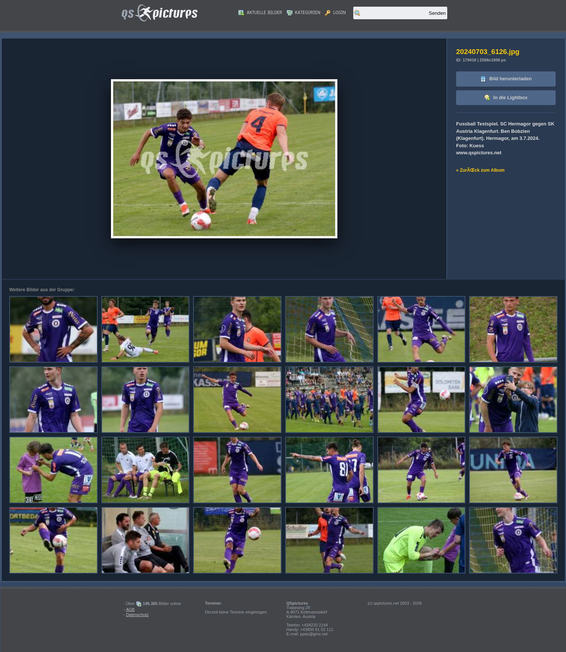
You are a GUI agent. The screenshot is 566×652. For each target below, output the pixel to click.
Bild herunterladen (506, 79)
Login (335, 12)
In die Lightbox (506, 98)
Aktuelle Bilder (260, 12)
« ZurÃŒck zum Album (480, 170)
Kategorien (304, 12)
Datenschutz (137, 614)
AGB (130, 609)
